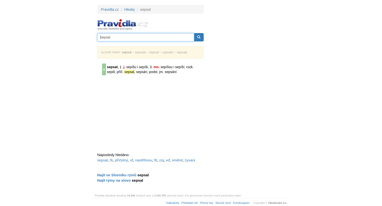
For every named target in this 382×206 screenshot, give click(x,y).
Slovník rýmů (223, 202)
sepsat (112, 67)
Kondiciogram (241, 202)
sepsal (102, 160)
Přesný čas (206, 202)
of (131, 160)
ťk (111, 160)
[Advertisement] (247, 78)
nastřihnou (143, 160)
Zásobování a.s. (277, 202)
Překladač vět (189, 202)
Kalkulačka (172, 202)
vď (168, 160)
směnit (177, 160)
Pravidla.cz (110, 9)
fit (155, 160)
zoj (161, 160)
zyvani (190, 160)
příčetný (121, 160)
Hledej (129, 9)
